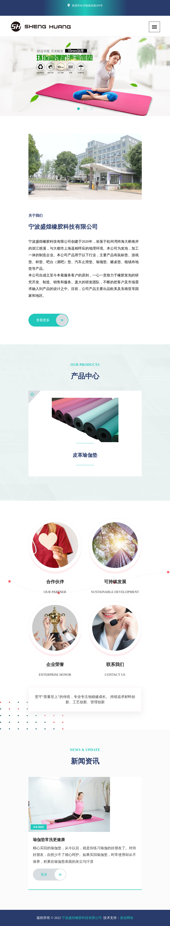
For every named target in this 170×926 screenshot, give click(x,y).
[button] (78, 108)
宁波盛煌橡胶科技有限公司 (82, 918)
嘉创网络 (126, 918)
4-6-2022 (38, 827)
